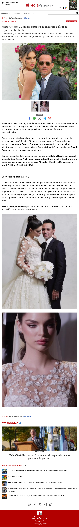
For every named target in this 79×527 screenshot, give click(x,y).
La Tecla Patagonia (15, 18)
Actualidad (5, 13)
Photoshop (16, 13)
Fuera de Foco (28, 13)
